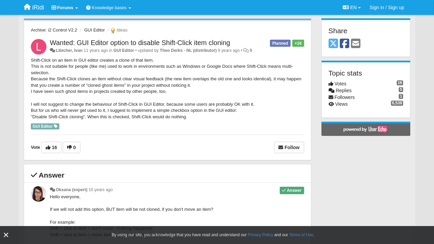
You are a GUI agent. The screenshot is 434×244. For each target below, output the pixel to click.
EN (352, 7)
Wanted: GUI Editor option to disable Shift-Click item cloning (140, 42)
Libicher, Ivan (69, 50)
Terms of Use (301, 234)
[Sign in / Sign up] (387, 7)
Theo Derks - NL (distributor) (188, 50)
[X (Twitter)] (333, 44)
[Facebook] (344, 44)
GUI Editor (94, 30)
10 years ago (100, 189)
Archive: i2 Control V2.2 (54, 30)
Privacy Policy (260, 234)
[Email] (355, 44)
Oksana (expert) (71, 189)
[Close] (6, 235)
